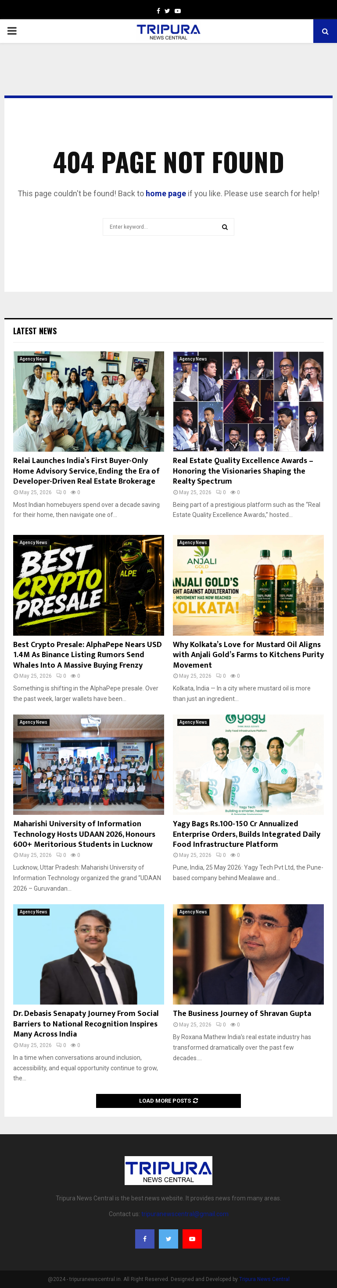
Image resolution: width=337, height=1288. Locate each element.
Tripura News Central (264, 1279)
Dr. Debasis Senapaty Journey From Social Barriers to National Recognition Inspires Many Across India (86, 1024)
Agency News (33, 359)
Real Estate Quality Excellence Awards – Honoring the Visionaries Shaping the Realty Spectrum (243, 471)
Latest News (35, 330)
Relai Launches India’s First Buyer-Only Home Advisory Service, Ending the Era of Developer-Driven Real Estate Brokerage (86, 471)
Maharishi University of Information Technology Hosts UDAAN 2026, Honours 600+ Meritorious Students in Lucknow (84, 834)
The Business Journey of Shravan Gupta (242, 1013)
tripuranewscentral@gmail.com (185, 1213)
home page (166, 193)
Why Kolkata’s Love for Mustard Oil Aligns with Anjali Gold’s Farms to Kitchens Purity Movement (248, 655)
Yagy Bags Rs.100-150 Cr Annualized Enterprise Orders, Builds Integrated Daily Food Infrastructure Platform (246, 834)
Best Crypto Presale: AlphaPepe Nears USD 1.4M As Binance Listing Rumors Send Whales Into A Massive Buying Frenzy (87, 655)
